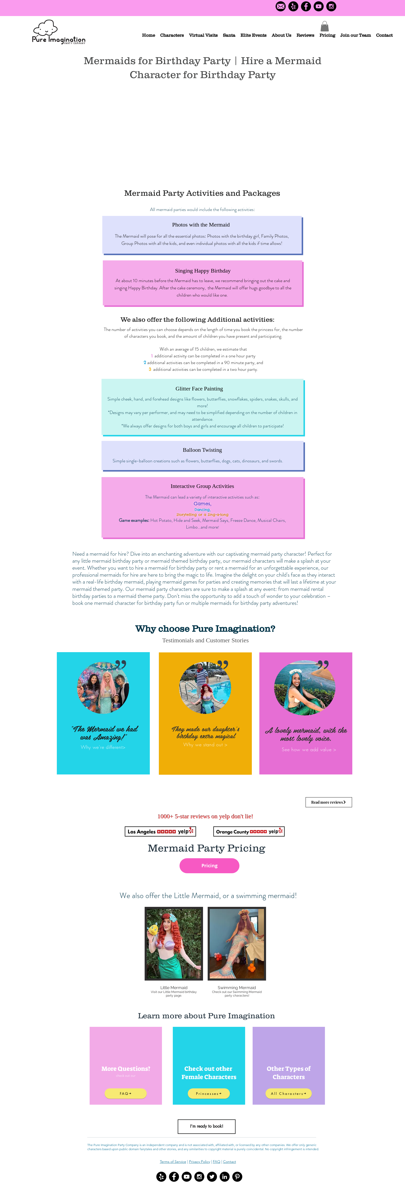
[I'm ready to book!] (207, 1126)
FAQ (216, 1161)
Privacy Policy (199, 1161)
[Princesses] (209, 1093)
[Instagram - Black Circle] (331, 6)
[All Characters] (289, 1093)
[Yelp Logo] (293, 6)
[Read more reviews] (329, 802)
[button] (172, 35)
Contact (229, 1161)
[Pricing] (209, 865)
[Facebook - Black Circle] (306, 6)
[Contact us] (281, 6)
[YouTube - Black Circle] (319, 6)
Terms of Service (173, 1161)
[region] (103, 713)
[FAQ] (126, 1093)
